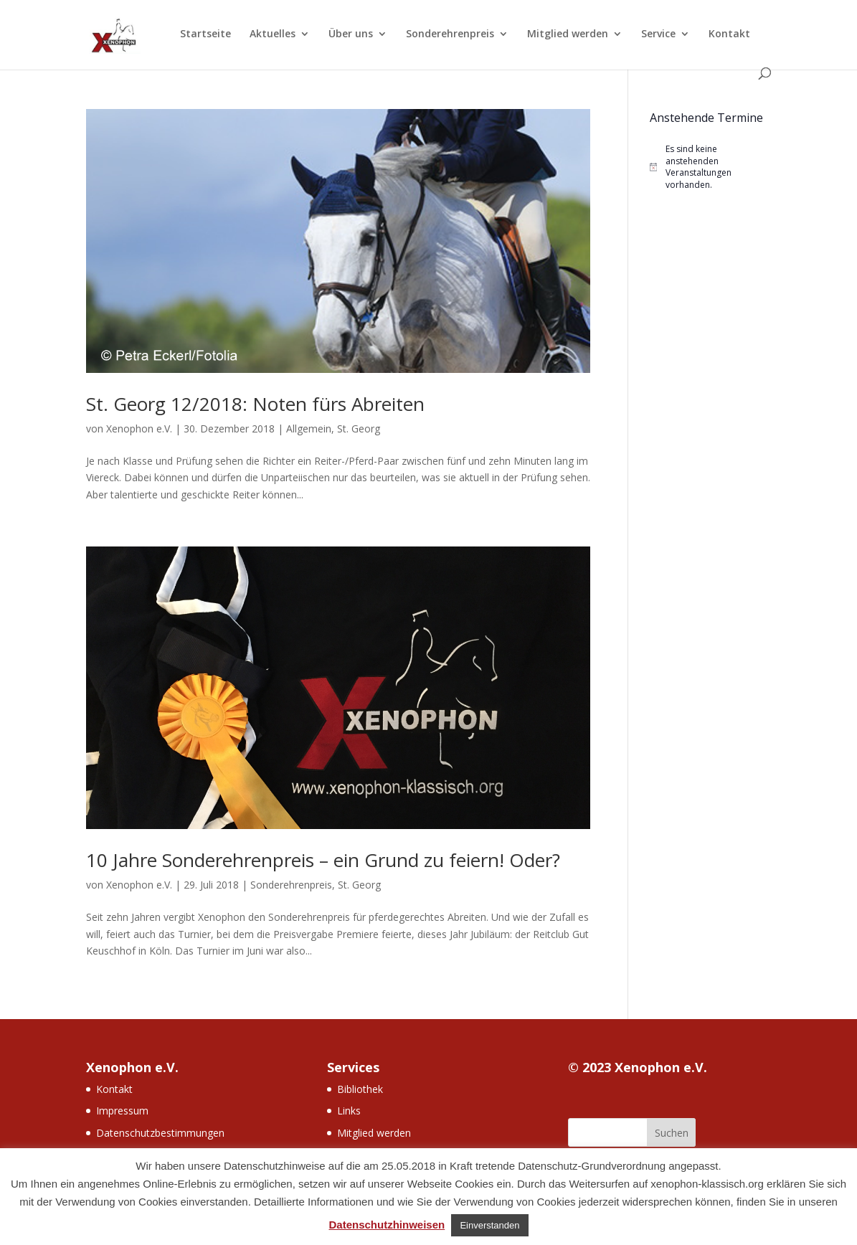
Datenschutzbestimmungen (160, 1133)
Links (349, 1110)
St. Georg (358, 428)
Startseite (205, 34)
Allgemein (308, 428)
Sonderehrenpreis (450, 34)
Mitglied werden (567, 34)
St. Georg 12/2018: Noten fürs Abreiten (255, 404)
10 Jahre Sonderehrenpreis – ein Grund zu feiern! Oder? (323, 860)
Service (658, 34)
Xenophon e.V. (139, 428)
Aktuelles (272, 34)
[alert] (711, 167)
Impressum (122, 1110)
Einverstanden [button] (489, 1225)
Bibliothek (360, 1089)
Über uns (350, 34)
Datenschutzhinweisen (387, 1224)
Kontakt (729, 34)
